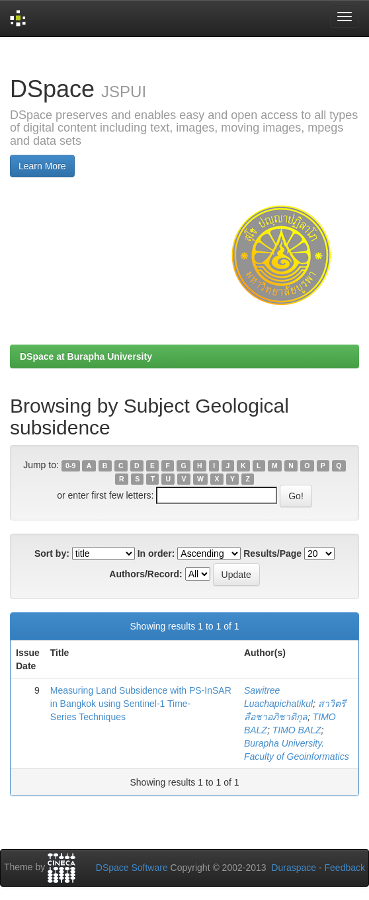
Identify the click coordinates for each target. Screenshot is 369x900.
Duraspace (293, 867)
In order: (156, 553)
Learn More (42, 166)
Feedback (345, 867)
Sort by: (51, 553)
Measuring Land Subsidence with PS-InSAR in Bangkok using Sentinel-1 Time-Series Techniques (140, 703)
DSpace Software (132, 867)
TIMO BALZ (296, 730)
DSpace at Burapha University (86, 356)
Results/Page (272, 553)
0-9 (70, 466)
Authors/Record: (145, 574)
